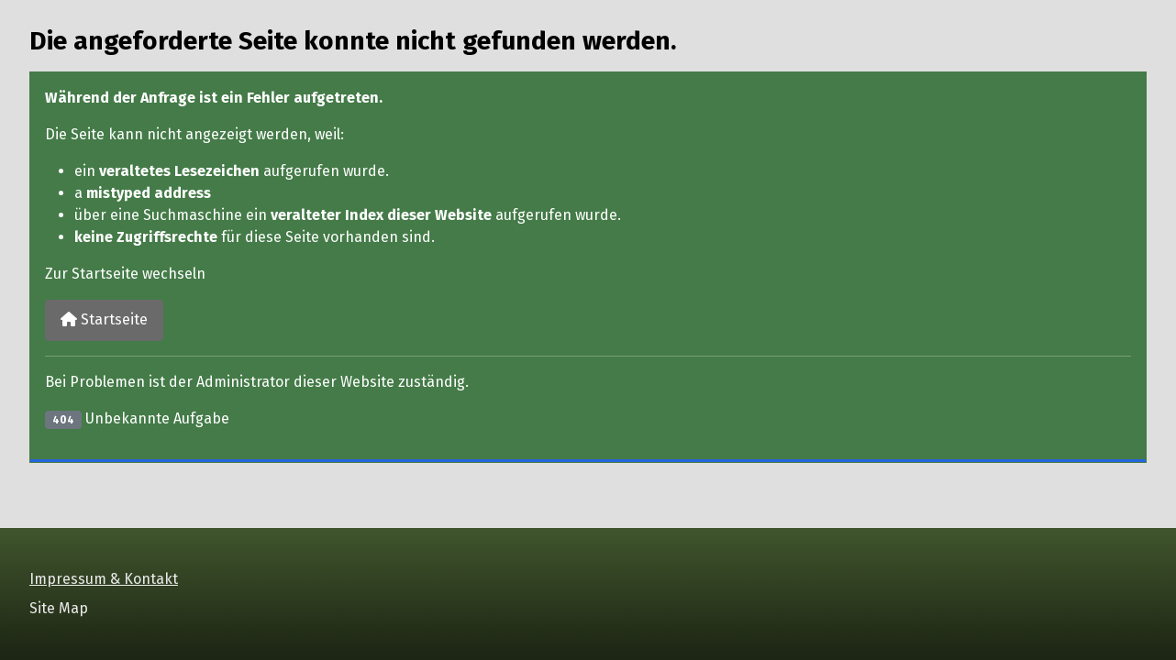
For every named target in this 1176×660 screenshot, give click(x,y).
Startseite (104, 319)
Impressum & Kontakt (103, 579)
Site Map (58, 608)
